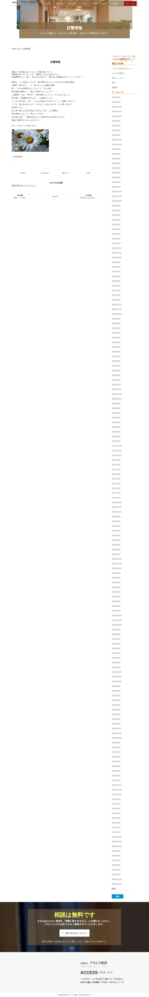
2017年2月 (116, 493)
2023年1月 (116, 187)
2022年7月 (116, 215)
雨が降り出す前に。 (88, 198)
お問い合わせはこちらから (76, 933)
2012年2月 (116, 776)
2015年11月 (117, 564)
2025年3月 (116, 97)
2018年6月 (116, 418)
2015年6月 (116, 587)
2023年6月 (116, 163)
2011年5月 (116, 813)
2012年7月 (116, 752)
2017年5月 (116, 479)
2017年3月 (116, 488)
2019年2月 (116, 380)
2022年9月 (116, 206)
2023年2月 (116, 182)
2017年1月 (116, 498)
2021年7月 (116, 272)
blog (19, 49)
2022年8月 (116, 210)
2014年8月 (116, 634)
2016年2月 (116, 550)
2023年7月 (116, 159)
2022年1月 (116, 243)
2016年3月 (116, 545)
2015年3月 (116, 601)
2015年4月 (116, 597)
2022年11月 (117, 196)
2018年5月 (116, 422)
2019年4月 (116, 371)
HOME (47, 4)
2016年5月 (116, 535)
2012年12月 (117, 729)
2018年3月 (116, 432)
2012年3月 (116, 771)
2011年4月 (116, 818)
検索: (114, 889)
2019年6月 (116, 361)
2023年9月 (116, 149)
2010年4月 (116, 875)
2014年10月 (117, 625)
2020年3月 (116, 347)
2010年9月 (116, 851)
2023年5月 (116, 168)
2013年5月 (116, 705)
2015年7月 (116, 583)
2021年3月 (116, 291)
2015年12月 (117, 559)
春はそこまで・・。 (120, 78)
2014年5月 (116, 648)
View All (55, 196)
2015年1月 (116, 611)
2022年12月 (117, 192)
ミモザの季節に (118, 73)
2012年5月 (116, 762)
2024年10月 (117, 116)
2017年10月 (117, 455)
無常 (113, 83)
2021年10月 (117, 258)
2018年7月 (116, 413)
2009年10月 (117, 884)
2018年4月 (116, 427)
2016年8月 (116, 521)
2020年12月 (117, 305)
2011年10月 (117, 795)
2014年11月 (117, 620)
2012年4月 (116, 766)
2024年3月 (116, 126)
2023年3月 (116, 177)
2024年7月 (116, 121)
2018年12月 (117, 389)
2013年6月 (116, 700)
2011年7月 (116, 804)
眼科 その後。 (20, 198)
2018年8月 (116, 408)
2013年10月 (117, 681)
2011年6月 (116, 809)
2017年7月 (116, 470)
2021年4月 (116, 286)
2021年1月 (116, 300)
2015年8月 (116, 578)
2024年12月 (117, 107)
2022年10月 (117, 201)
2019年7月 (116, 356)
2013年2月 (116, 719)
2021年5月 (116, 281)
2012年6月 (116, 757)
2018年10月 (117, 399)
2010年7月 (116, 861)
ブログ (84, 4)
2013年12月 (117, 672)
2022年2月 (116, 239)
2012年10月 (117, 738)
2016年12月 (117, 502)
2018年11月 (117, 394)
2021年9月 (116, 262)
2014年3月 (116, 658)
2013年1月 (116, 724)
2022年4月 (116, 229)
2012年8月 (116, 747)
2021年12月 (117, 248)
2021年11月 (117, 253)
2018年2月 (116, 437)
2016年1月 (116, 554)
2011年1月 (116, 832)
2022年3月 (116, 234)
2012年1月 (116, 780)
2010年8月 (116, 856)
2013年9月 (116, 686)
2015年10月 (117, 568)
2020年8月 (116, 324)
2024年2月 (116, 130)
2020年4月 (116, 342)
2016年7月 (116, 526)
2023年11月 (117, 140)
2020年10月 (117, 314)
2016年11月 (117, 507)
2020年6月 (116, 333)
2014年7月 (116, 639)
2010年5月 (116, 870)
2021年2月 (116, 295)
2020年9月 (116, 319)
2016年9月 (116, 517)
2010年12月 (117, 837)
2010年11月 (117, 842)
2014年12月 (117, 616)
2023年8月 (116, 154)
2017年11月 (117, 451)
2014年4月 (116, 653)
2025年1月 (116, 102)
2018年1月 (116, 441)
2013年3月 (116, 714)
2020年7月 (116, 328)
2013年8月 (116, 691)
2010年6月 (116, 865)
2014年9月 (116, 630)
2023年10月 (117, 145)
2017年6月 (116, 474)
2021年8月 (116, 267)
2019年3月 (116, 375)
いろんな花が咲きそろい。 (123, 69)
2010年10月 (117, 846)
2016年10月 (117, 512)
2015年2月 (116, 606)
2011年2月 (116, 827)
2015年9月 (116, 573)
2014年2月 (116, 663)
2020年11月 (117, 309)
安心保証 (72, 4)
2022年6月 (116, 220)
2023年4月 (116, 173)
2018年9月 (116, 404)
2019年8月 (116, 352)
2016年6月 (116, 531)
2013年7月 (116, 696)
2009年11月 (117, 879)
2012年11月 (117, 733)
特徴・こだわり (99, 4)
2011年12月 (117, 785)
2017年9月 (116, 460)
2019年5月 (116, 366)
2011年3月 (116, 823)
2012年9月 (116, 743)
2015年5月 (116, 592)
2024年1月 (116, 135)
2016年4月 (116, 540)
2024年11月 (117, 112)
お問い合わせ (130, 4)
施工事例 (59, 4)
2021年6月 (116, 276)
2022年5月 (116, 225)
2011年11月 (117, 790)
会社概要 (114, 4)
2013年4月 (116, 710)
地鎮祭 (114, 87)
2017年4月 (116, 484)
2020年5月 (116, 338)
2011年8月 (116, 799)
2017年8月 (116, 465)
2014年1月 (116, 667)
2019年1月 (116, 385)
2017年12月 (117, 446)
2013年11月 (117, 677)
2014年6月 (116, 644)
